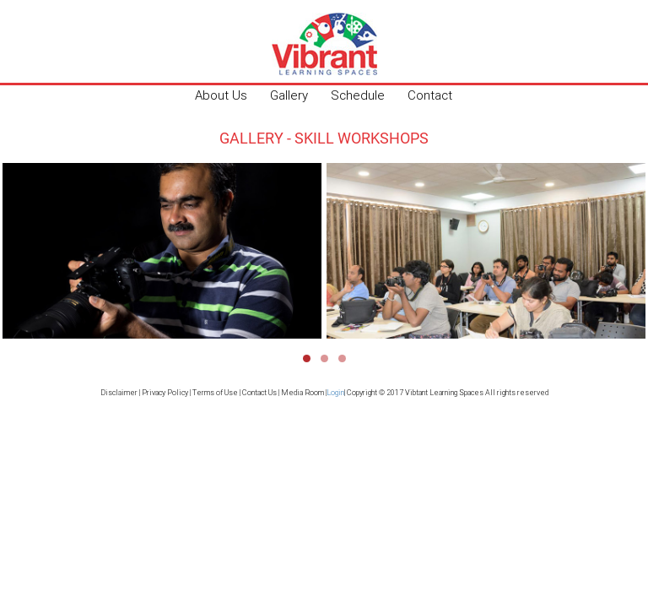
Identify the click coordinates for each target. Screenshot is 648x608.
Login (335, 393)
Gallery (289, 95)
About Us (221, 95)
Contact (430, 95)
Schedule (358, 95)
